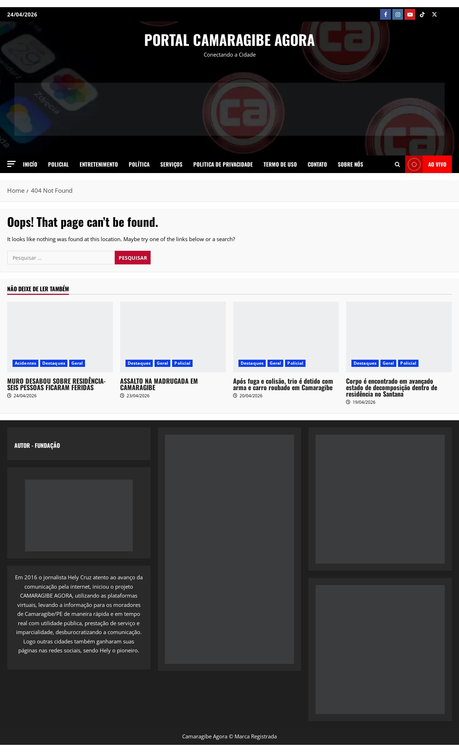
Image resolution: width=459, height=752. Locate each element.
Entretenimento (99, 164)
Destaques (53, 363)
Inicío (30, 164)
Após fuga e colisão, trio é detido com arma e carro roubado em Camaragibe (283, 384)
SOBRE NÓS (350, 164)
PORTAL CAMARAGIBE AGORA (229, 39)
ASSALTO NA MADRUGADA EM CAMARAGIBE (159, 384)
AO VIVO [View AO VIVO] (425, 164)
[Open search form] (397, 164)
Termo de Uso (280, 164)
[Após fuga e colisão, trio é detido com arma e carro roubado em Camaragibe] (286, 337)
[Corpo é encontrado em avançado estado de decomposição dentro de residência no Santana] (399, 337)
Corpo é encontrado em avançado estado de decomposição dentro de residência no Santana (391, 387)
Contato (317, 164)
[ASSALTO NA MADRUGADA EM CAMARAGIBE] (173, 337)
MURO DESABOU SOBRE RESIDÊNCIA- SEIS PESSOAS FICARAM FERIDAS (56, 384)
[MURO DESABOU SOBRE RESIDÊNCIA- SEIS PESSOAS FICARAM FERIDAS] (60, 337)
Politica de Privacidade (223, 164)
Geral (77, 363)
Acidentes (25, 363)
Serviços (171, 164)
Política (139, 164)
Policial (58, 164)
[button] (11, 164)
